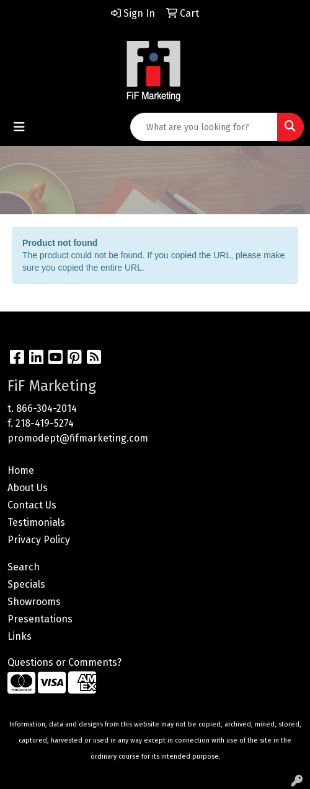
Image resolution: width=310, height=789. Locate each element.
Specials (26, 584)
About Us (27, 488)
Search (23, 567)
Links (19, 636)
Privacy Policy (38, 540)
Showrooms (34, 602)
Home (20, 470)
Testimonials (36, 522)
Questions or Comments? (64, 662)
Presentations (40, 619)
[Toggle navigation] (19, 127)
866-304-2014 (46, 408)
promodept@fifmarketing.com (77, 438)
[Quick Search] (204, 127)
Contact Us (31, 505)
